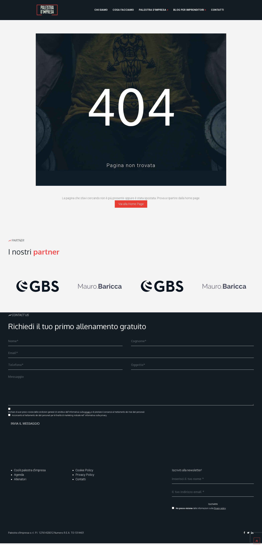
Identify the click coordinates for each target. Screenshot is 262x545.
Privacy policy (220, 510)
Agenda (19, 476)
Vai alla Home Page (131, 205)
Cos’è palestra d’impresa (30, 472)
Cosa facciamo (123, 9)
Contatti (217, 9)
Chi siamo (101, 9)
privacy (87, 414)
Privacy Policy (85, 476)
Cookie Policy (84, 472)
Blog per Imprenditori (188, 9)
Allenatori (20, 481)
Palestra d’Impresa (152, 9)
